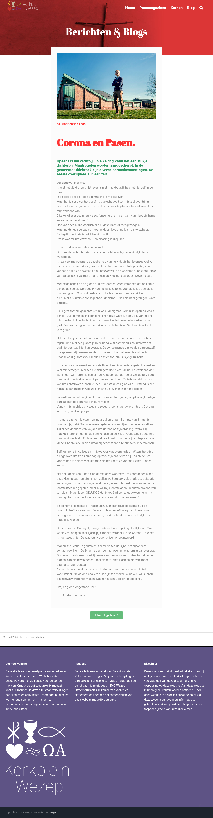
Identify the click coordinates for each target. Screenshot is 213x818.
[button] (201, 7)
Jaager (53, 812)
